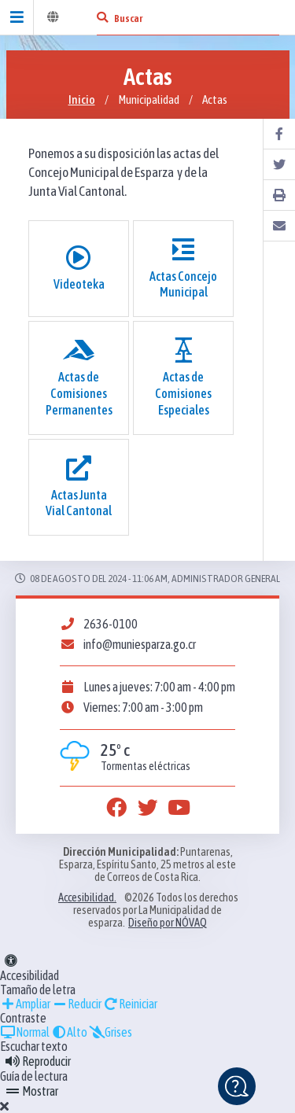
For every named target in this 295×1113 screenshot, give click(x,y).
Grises (110, 1032)
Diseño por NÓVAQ (167, 922)
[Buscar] (102, 17)
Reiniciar (130, 1004)
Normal (25, 1032)
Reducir (76, 1004)
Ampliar (25, 1004)
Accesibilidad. (87, 897)
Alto (69, 1032)
